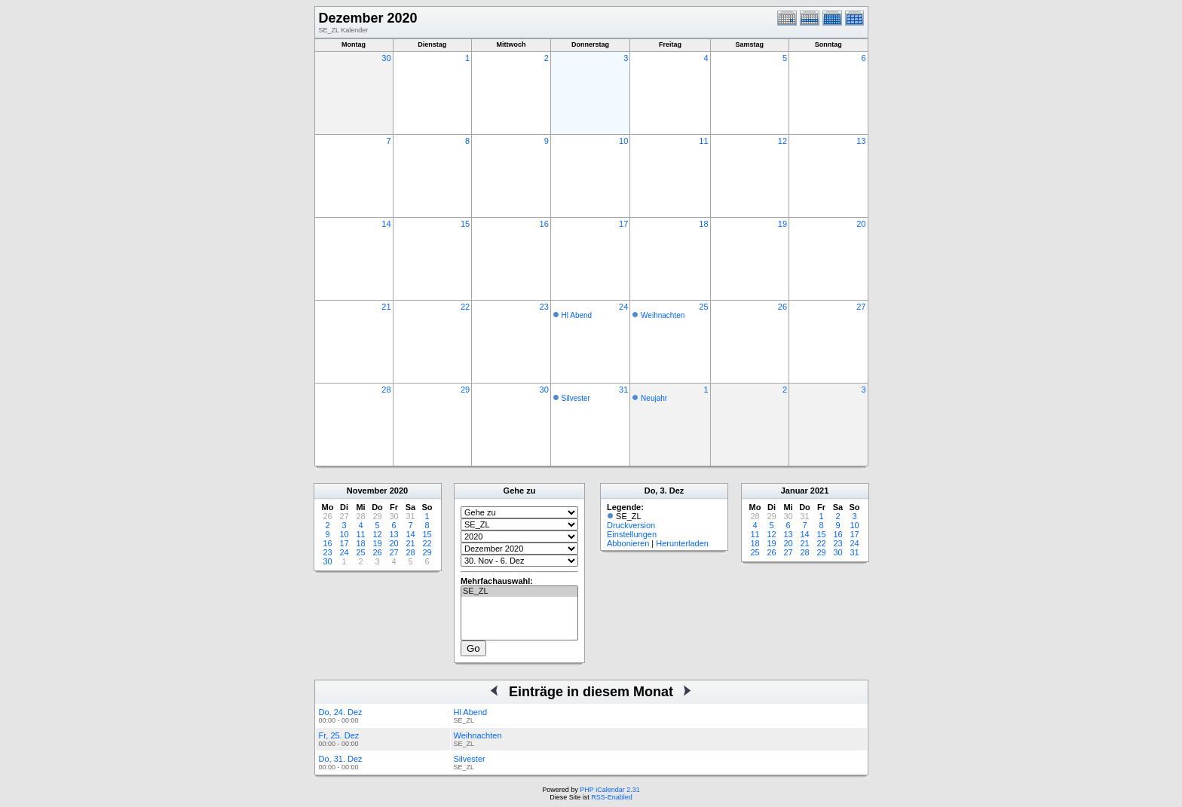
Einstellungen (632, 534)
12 (782, 140)
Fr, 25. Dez (339, 735)
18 (703, 223)
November (367, 490)
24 (623, 306)
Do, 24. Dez (341, 712)
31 (623, 389)
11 (703, 140)
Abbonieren (628, 543)
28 (385, 389)
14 (385, 223)
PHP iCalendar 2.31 (609, 789)
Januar (794, 490)
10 (623, 140)
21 (385, 306)
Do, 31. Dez (341, 758)
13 (860, 140)
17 (623, 223)
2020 (399, 490)
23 (544, 306)
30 (385, 58)
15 (465, 223)
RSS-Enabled (611, 797)
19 (782, 223)
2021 (819, 490)
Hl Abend (577, 315)
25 (703, 306)
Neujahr (654, 398)
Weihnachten (662, 315)
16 (544, 223)
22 (465, 306)
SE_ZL (519, 591)
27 (860, 306)
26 (782, 306)
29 (465, 389)
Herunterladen (682, 543)
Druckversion (631, 525)
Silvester (576, 398)
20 (860, 223)
